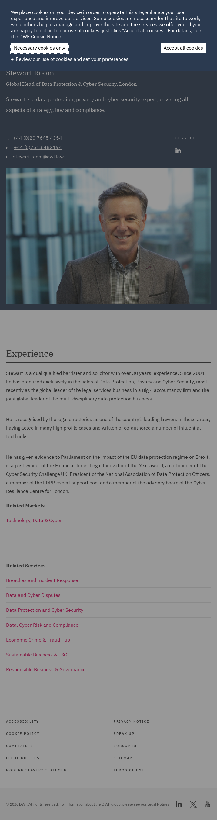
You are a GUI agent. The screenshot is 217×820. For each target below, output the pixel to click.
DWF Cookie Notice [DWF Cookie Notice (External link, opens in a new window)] (40, 36)
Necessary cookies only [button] (39, 48)
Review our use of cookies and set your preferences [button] (72, 59)
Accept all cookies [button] (183, 48)
